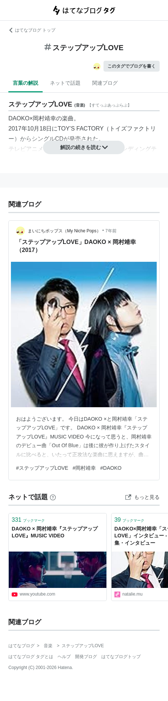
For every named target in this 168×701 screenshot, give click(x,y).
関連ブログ (105, 83)
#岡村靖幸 (84, 468)
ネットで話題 (65, 83)
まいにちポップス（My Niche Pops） (64, 230)
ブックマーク (28, 520)
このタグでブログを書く (132, 66)
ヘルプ (64, 656)
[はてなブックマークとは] (53, 497)
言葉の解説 (25, 83)
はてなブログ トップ (31, 30)
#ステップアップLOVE (42, 468)
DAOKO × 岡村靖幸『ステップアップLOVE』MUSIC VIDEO (55, 532)
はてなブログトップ (121, 656)
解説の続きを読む (84, 147)
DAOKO (19, 118)
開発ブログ (86, 656)
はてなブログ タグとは (30, 656)
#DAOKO (110, 468)
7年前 (111, 230)
